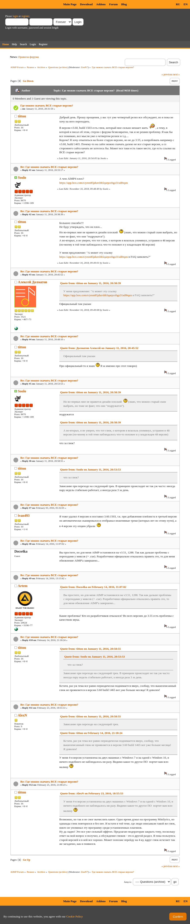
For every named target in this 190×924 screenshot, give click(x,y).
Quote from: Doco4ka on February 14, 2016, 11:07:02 (93, 587)
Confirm (178, 916)
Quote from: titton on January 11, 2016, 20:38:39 (90, 283)
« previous (167, 74)
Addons (101, 4)
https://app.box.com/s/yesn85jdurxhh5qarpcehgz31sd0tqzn (93, 182)
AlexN (22, 715)
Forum (113, 4)
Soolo (22, 177)
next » (176, 74)
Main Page (70, 4)
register (25, 16)
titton (22, 116)
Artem (22, 586)
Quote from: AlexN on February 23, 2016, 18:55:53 (91, 793)
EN (185, 4)
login (15, 16)
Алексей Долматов (32, 282)
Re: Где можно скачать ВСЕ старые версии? (49, 166)
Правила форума (28, 56)
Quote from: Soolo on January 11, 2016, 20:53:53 (90, 469)
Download (86, 4)
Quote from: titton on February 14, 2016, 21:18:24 (91, 733)
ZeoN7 (84, 67)
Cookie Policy (74, 916)
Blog (124, 4)
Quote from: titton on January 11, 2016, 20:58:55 (90, 648)
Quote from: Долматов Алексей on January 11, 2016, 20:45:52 (99, 348)
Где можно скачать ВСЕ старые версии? (46, 105)
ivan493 (23, 515)
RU (178, 4)
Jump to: (128, 882)
